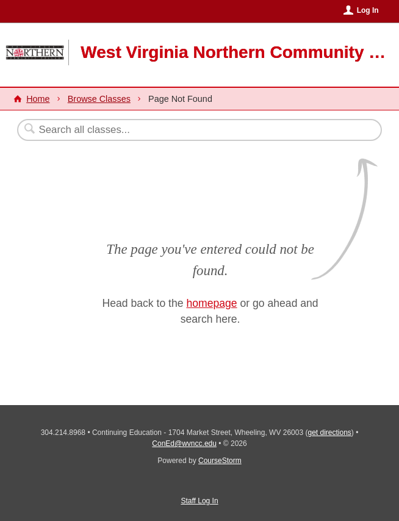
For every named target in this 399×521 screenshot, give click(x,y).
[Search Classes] (169, 130)
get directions (329, 432)
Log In (368, 10)
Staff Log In (199, 501)
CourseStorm (220, 460)
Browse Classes (99, 99)
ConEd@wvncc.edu (184, 443)
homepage (211, 303)
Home (37, 99)
